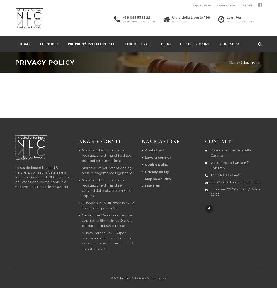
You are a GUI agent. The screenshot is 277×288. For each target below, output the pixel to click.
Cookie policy (157, 165)
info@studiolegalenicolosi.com (139, 21)
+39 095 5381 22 (136, 17)
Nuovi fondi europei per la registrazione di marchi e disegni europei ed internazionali (108, 155)
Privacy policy (157, 172)
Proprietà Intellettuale (91, 44)
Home (24, 44)
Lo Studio (49, 44)
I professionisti (195, 44)
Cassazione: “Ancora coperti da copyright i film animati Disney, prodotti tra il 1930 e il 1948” (107, 220)
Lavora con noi (226, 5)
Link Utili (247, 5)
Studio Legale (138, 44)
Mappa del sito (201, 5)
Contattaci (231, 44)
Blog (166, 44)
